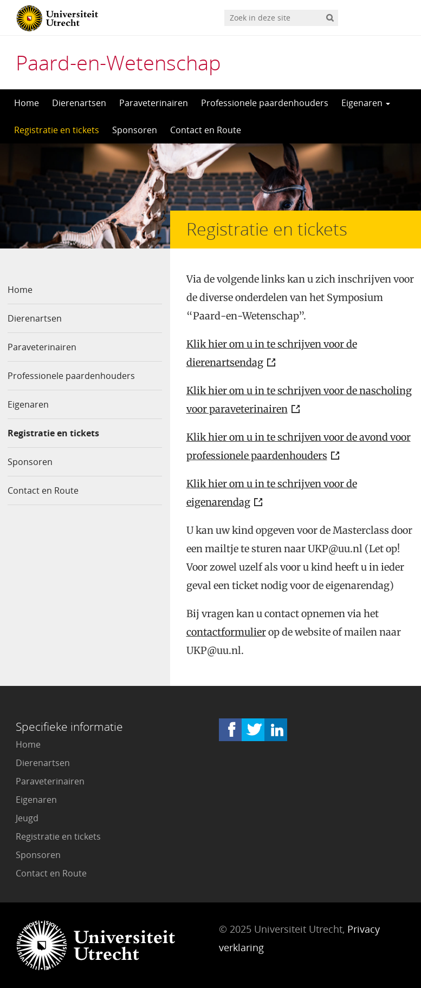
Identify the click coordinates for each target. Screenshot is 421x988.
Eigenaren (365, 103)
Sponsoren (134, 130)
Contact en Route (205, 130)
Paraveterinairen (153, 103)
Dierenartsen (79, 103)
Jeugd (27, 818)
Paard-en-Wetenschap (118, 62)
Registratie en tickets (56, 130)
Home (26, 103)
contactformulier (226, 632)
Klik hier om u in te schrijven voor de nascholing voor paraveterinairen (299, 399)
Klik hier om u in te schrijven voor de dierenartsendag (271, 353)
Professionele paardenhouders (264, 103)
